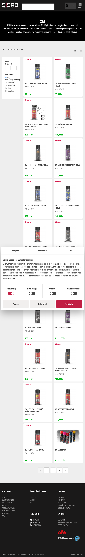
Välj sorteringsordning (11, 79)
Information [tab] (42, 251)
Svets (4, 516)
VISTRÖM (80, 554)
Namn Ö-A (10, 85)
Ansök (32, 500)
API (31, 503)
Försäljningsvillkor (66, 505)
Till (12, 64)
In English (62, 503)
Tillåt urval (42, 304)
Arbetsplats (7, 497)
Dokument (62, 520)
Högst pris (10, 91)
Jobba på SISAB (64, 508)
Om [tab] (70, 251)
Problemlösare (8, 508)
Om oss (61, 497)
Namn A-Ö (10, 82)
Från (7, 64)
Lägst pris (10, 88)
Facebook (35, 523)
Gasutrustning (8, 500)
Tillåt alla (69, 304)
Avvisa (16, 304)
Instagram (35, 525)
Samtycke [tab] (15, 251)
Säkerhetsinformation (67, 523)
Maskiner (5, 505)
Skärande (6, 513)
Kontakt (61, 500)
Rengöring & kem (8, 511)
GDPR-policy (63, 525)
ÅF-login (67, 5)
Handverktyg (7, 503)
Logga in (33, 497)
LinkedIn (34, 520)
